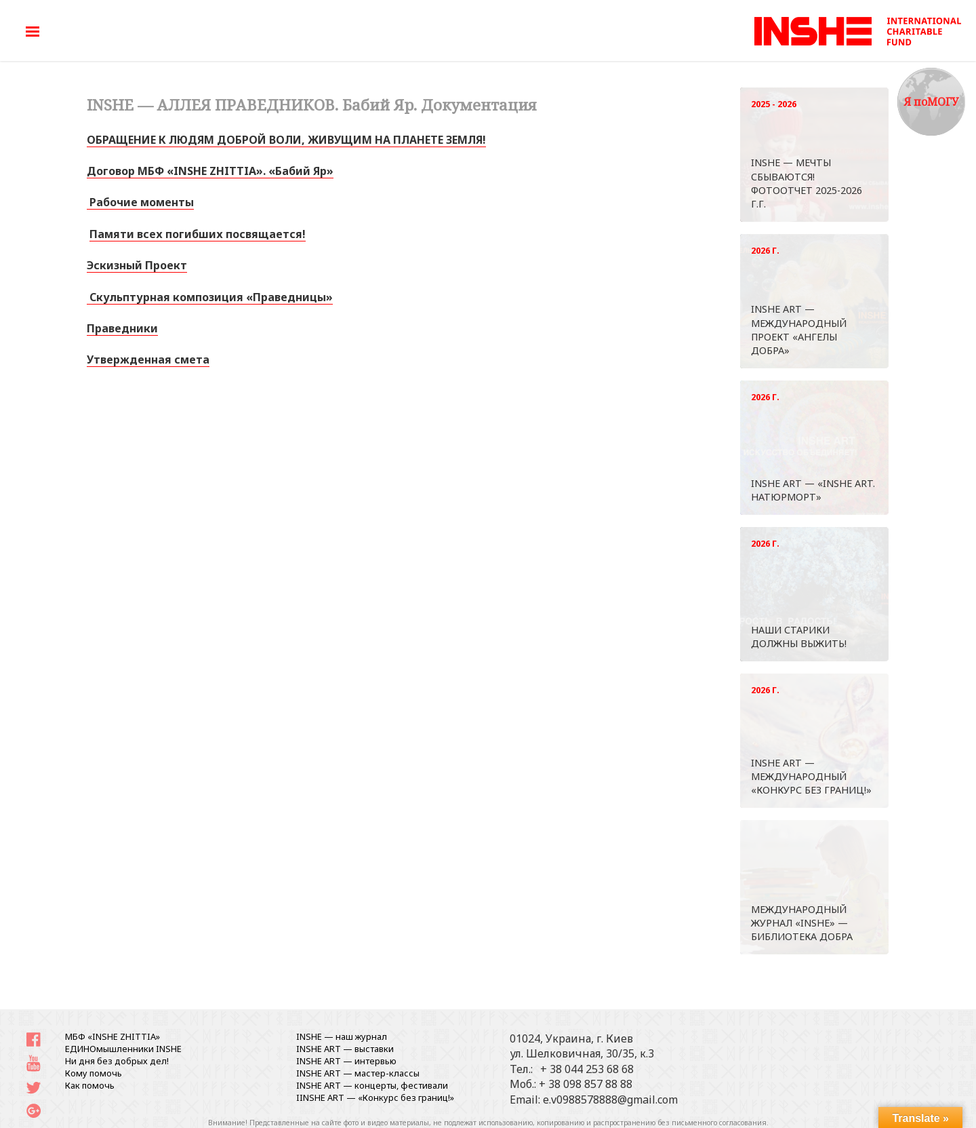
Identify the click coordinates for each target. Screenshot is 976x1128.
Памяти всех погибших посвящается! (197, 234)
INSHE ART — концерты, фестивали (372, 1085)
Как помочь (90, 1085)
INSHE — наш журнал (341, 1036)
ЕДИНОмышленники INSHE (123, 1049)
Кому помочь (93, 1073)
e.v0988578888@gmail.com (610, 1099)
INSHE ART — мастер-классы (358, 1073)
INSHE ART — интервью (346, 1061)
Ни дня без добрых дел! (117, 1061)
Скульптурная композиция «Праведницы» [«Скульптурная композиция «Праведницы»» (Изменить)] (210, 297)
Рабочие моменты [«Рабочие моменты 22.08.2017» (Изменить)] (140, 202)
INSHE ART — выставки (345, 1049)
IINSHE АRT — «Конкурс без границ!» (375, 1097)
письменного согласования (719, 1122)
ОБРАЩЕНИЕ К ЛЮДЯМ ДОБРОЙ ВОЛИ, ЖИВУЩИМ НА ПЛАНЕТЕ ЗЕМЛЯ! (286, 139)
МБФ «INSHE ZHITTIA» (112, 1036)
